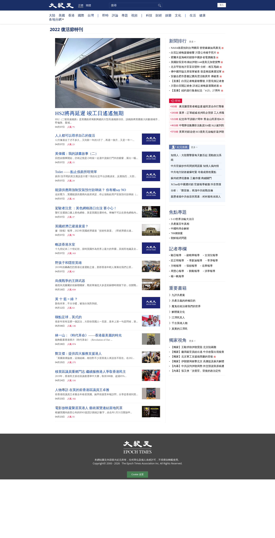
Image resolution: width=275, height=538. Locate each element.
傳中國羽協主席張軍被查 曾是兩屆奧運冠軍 (196, 71)
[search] (135, 5)
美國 (62, 15)
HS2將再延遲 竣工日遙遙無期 (89, 113)
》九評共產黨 (177, 295)
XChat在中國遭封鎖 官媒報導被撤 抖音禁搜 (196, 184)
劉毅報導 (194, 271)
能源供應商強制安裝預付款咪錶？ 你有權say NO (90, 190)
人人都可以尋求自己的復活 (75, 135)
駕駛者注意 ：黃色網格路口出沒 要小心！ (86, 208)
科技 (149, 15)
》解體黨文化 (177, 311)
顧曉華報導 (193, 255)
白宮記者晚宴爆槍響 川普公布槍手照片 (193, 52)
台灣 (91, 15)
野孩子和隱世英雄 (68, 263)
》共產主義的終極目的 (182, 300)
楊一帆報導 (177, 276)
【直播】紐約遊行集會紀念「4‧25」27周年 (195, 90)
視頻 (134, 15)
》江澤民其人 (177, 317)
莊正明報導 (177, 260)
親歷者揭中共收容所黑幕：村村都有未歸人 (196, 196)
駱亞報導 (176, 255)
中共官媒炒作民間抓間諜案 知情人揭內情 (195, 166)
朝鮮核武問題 (179, 238)
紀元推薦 (182, 147)
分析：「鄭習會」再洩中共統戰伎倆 (192, 190)
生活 (193, 15)
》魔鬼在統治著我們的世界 (185, 306)
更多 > (192, 41)
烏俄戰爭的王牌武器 (70, 281)
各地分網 (56, 20)
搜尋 (159, 5)
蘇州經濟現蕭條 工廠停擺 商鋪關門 (191, 178)
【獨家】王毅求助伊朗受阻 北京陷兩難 (193, 347)
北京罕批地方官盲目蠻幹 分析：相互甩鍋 (195, 66)
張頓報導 (191, 265)
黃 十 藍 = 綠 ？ (66, 299)
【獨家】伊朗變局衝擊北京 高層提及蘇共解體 (197, 361)
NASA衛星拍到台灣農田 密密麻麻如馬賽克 (196, 47)
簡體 (88, 5)
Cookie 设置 (137, 474)
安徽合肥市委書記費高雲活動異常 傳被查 (195, 76)
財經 (159, 15)
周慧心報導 (177, 271)
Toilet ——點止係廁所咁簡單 (76, 172)
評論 (115, 15)
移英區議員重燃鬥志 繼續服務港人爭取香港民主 (90, 371)
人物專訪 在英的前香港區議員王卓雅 (82, 390)
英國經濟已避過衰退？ (71, 226)
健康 (202, 15)
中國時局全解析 (180, 228)
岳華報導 (207, 265)
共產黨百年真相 (180, 223)
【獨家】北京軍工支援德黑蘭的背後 (192, 356)
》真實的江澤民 (178, 328)
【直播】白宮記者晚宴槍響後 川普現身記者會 (197, 81)
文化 (178, 15)
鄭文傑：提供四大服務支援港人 (78, 353)
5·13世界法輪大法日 (182, 219)
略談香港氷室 (65, 244)
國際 (81, 15)
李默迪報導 (195, 260)
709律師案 (177, 233)
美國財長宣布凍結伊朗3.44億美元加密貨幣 (195, 62)
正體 (80, 5)
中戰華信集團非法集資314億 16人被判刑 (201, 125)
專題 (125, 15)
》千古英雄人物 (178, 323)
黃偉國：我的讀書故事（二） (76, 153)
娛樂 (168, 15)
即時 (105, 15)
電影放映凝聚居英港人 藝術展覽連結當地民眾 (89, 408)
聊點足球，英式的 (68, 317)
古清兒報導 (211, 255)
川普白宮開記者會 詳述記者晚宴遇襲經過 (195, 85)
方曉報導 (176, 265)
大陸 (52, 15)
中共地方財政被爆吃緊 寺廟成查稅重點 (193, 172)
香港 (71, 15)
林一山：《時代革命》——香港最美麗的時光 (88, 335)
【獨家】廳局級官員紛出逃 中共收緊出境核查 (197, 351)
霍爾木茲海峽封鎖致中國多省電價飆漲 (193, 57)
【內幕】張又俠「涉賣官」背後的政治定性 (196, 370)
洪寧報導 (210, 271)
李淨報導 (212, 260)
